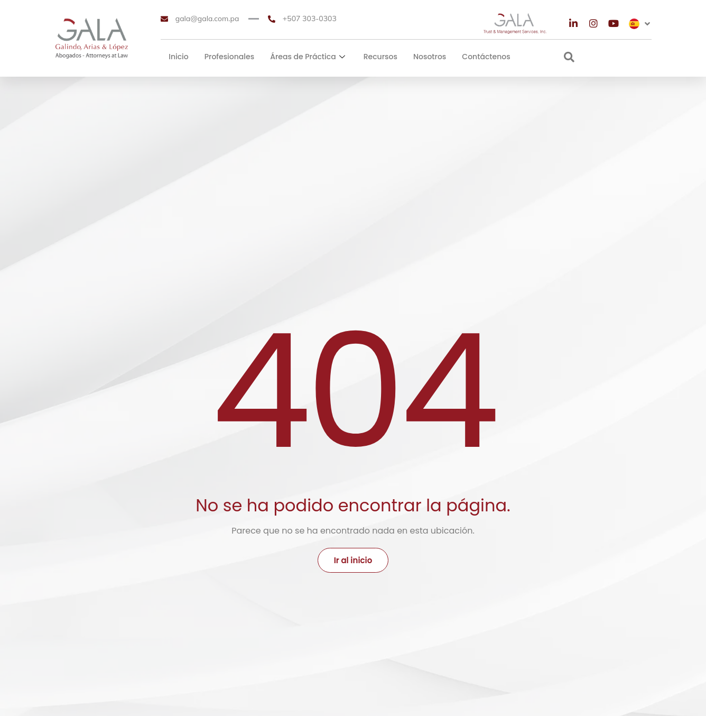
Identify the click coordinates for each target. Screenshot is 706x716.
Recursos (380, 56)
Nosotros (429, 56)
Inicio (179, 56)
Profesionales (229, 56)
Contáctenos (486, 56)
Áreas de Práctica (309, 56)
